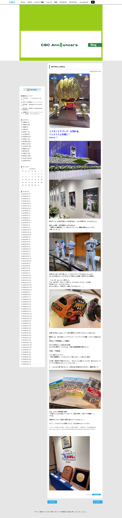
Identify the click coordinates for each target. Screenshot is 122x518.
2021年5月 (25, 273)
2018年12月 (26, 342)
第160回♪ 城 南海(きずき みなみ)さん (32, 105)
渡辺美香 (26, 141)
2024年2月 (25, 201)
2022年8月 (25, 239)
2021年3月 (25, 277)
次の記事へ (97, 502)
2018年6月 (25, 357)
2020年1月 (25, 311)
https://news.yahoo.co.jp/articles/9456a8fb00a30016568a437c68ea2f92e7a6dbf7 (72, 429)
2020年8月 (25, 294)
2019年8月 (25, 323)
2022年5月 (25, 244)
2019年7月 (25, 325)
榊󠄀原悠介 (26, 155)
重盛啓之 (26, 148)
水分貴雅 (26, 134)
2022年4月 (25, 246)
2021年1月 (25, 282)
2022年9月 (25, 237)
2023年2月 (25, 227)
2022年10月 (26, 234)
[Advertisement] (61, 17)
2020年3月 (25, 306)
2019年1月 (25, 340)
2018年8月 (25, 352)
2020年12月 (26, 285)
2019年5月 (25, 330)
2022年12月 (26, 229)
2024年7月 (25, 194)
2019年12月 (26, 313)
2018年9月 (25, 349)
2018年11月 (26, 345)
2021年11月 (26, 258)
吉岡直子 (26, 153)
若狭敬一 (26, 139)
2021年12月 (26, 256)
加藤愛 (25, 127)
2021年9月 (25, 263)
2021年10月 (26, 261)
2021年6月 (25, 270)
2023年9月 (25, 210)
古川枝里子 (27, 146)
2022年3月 (25, 249)
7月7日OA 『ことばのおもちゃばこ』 (32, 99)
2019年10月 (26, 318)
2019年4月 (25, 333)
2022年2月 (25, 251)
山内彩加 (26, 160)
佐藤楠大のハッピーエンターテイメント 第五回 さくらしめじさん (33, 113)
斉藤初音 (26, 124)
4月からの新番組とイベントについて (32, 102)
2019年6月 (25, 328)
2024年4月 (25, 196)
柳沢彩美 (26, 151)
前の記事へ (52, 502)
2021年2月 (25, 280)
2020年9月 (25, 292)
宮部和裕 (96, 494)
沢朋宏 (25, 129)
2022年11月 (26, 232)
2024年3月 (25, 198)
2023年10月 (26, 208)
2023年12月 (26, 203)
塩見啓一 (26, 132)
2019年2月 (25, 337)
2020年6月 (25, 299)
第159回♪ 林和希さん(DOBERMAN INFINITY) (32, 109)
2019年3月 (25, 335)
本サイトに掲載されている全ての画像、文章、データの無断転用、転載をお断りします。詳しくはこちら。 (61, 511)
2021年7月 (25, 268)
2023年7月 (25, 215)
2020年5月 (25, 301)
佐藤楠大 (26, 122)
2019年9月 (25, 321)
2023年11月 (26, 205)
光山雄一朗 (27, 158)
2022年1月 (25, 254)
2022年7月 (25, 241)
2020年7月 (25, 297)
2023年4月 (25, 222)
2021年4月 (25, 275)
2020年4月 (25, 304)
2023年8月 (25, 213)
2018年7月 (25, 354)
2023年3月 (25, 225)
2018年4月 (25, 361)
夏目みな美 (26, 143)
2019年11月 (26, 316)
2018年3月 (25, 364)
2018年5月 (25, 359)
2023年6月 (25, 218)
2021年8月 (25, 265)
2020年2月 (25, 309)
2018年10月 (26, 347)
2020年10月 (26, 289)
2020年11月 (26, 287)
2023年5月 (25, 220)
